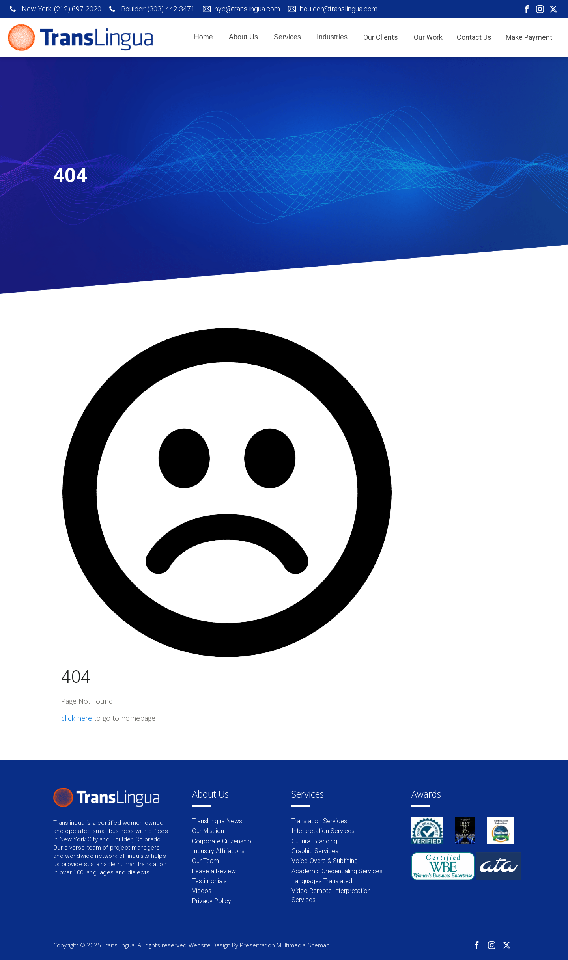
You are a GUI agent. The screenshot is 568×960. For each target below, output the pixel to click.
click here (76, 718)
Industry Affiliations (218, 851)
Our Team (205, 861)
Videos (201, 891)
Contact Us (474, 37)
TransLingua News (217, 821)
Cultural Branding (314, 841)
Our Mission (208, 831)
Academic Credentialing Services (337, 871)
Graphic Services (314, 851)
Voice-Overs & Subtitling (324, 861)
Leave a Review (214, 871)
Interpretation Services (323, 831)
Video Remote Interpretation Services (331, 895)
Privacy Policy (211, 901)
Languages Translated (321, 881)
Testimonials (209, 881)
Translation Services (319, 821)
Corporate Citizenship (221, 841)
